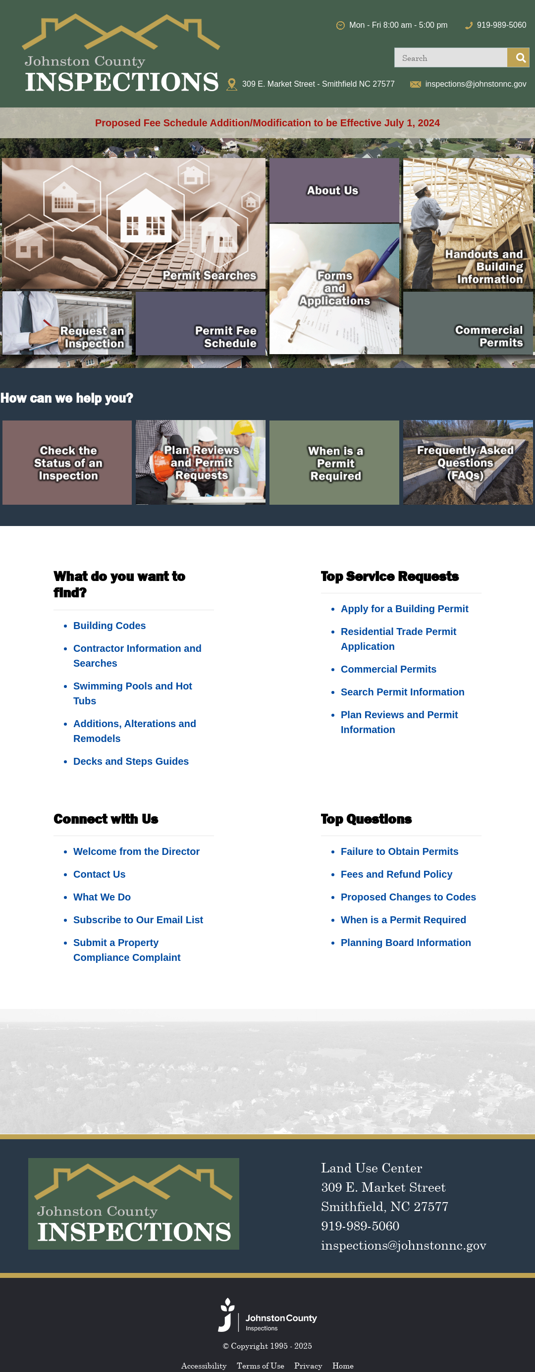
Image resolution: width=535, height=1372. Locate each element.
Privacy (308, 1366)
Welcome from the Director (136, 851)
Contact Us (99, 874)
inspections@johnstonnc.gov (476, 84)
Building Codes (109, 625)
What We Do (102, 897)
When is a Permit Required (403, 919)
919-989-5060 (502, 25)
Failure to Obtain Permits (400, 851)
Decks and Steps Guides (131, 761)
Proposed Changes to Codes (408, 897)
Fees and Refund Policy (397, 874)
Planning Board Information (406, 942)
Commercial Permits (388, 669)
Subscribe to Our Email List (138, 919)
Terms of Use (260, 1366)
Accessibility (204, 1366)
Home (343, 1366)
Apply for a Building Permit (405, 608)
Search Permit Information (403, 691)
